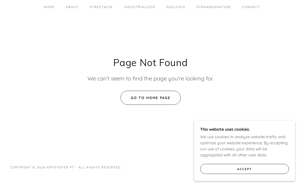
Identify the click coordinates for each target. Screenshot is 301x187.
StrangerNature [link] (214, 7)
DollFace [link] (176, 7)
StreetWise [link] (101, 7)
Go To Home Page (150, 98)
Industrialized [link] (139, 7)
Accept (244, 169)
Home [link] (49, 7)
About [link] (72, 7)
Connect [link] (251, 7)
